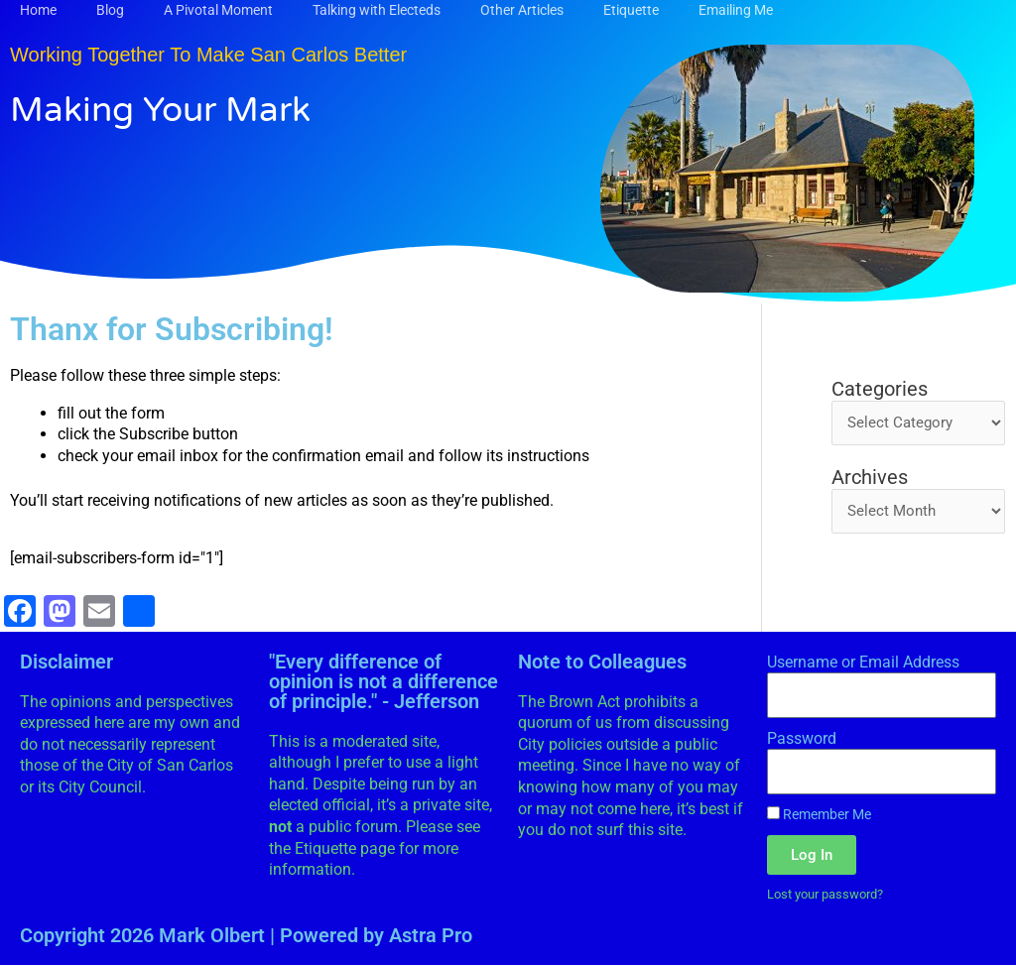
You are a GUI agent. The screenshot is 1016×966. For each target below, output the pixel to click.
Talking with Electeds (377, 10)
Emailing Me (735, 10)
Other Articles (522, 10)
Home (38, 10)
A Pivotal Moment (218, 10)
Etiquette (631, 10)
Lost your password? (832, 895)
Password (801, 738)
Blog (110, 10)
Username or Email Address (863, 662)
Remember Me (819, 814)
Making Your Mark (181, 108)
